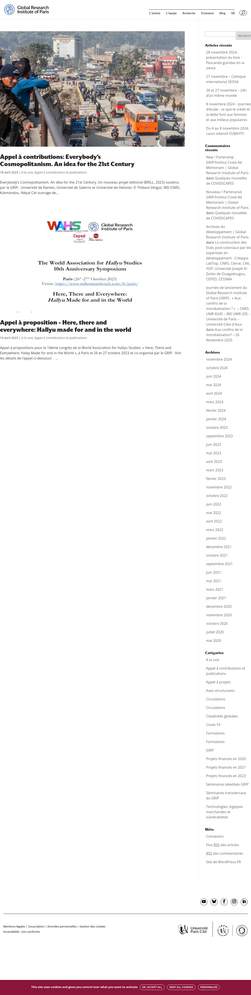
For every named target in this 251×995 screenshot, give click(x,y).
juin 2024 (213, 376)
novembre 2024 (219, 359)
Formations (215, 733)
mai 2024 (213, 384)
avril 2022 (214, 521)
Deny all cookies (181, 987)
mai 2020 (213, 640)
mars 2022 (214, 529)
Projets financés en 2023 (226, 775)
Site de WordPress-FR (223, 862)
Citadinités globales (222, 716)
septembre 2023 (219, 436)
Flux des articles (222, 844)
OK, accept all (152, 987)
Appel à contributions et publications (61, 172)
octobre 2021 (217, 555)
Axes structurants (220, 690)
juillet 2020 (215, 632)
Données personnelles (62, 926)
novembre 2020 (219, 615)
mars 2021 (214, 589)
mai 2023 (213, 453)
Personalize (208, 987)
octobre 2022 (217, 495)
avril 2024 (214, 393)
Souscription (36, 926)
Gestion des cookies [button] (92, 926)
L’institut (154, 13)
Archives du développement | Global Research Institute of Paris (227, 232)
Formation (207, 13)
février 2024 (216, 410)
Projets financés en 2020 (226, 758)
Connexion (215, 836)
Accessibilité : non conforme (21, 932)
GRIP (210, 750)
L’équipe (171, 13)
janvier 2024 (216, 419)
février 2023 (216, 478)
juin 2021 (213, 572)
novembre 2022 (219, 487)
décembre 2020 (219, 606)
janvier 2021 (216, 598)
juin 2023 (213, 444)
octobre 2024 (217, 367)
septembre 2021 (219, 563)
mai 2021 (213, 580)
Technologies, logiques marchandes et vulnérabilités (224, 812)
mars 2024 (214, 401)
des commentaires (224, 853)
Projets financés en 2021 (226, 767)
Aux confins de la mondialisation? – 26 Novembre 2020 (224, 334)
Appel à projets (218, 682)
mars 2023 (214, 470)
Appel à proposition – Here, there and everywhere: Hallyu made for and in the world (65, 326)
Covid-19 (213, 724)
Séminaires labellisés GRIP (227, 784)
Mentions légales (14, 926)
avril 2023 (214, 461)
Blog (222, 13)
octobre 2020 (217, 623)
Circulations (215, 699)
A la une (27, 172)
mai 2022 (213, 512)
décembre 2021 (219, 546)
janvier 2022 (216, 538)
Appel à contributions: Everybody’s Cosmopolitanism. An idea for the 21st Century (67, 160)
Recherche (188, 13)
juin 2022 (213, 504)
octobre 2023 (217, 427)
